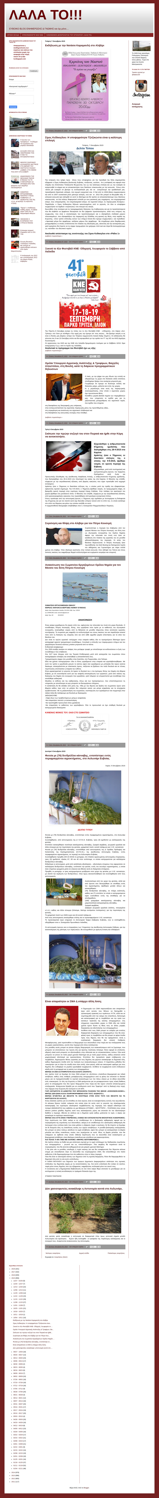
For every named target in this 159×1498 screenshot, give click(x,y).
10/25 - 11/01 (18, 1308)
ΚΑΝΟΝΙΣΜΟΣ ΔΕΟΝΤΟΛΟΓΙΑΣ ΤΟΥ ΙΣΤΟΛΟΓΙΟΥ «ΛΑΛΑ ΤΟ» (69, 35)
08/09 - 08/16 (18, 1373)
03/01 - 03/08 (18, 1444)
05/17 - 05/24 (18, 1410)
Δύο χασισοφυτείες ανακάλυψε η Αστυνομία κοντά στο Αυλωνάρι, (83, 1188)
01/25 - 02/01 (18, 1459)
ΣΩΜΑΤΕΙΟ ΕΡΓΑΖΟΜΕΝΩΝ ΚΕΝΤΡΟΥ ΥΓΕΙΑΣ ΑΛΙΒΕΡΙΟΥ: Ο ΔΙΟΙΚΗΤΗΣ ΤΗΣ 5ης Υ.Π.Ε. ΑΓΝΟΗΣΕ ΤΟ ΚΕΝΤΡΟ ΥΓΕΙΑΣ (23, 197)
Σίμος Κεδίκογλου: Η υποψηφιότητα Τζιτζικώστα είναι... (32, 1323)
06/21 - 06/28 (18, 1395)
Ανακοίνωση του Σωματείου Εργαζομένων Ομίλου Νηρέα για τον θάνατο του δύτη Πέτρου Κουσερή (83, 566)
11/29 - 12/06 (18, 1293)
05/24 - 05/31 (18, 1407)
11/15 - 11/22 (18, 1299)
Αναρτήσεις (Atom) (60, 1257)
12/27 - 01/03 (18, 1281)
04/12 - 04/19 (18, 1425)
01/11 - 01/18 (18, 1465)
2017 (13, 1272)
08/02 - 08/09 (18, 1376)
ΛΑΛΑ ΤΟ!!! (45, 14)
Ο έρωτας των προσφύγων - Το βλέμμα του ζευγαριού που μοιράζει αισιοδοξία (28, 142)
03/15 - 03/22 (18, 1438)
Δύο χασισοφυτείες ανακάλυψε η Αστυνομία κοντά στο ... (32, 1348)
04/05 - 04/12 (18, 1428)
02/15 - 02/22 (18, 1450)
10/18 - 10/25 (18, 1311)
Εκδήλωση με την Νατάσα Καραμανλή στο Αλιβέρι (74, 45)
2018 (13, 1269)
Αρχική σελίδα (84, 1253)
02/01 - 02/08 (18, 1456)
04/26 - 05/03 (18, 1419)
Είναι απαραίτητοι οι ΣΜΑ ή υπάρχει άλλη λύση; (73, 1001)
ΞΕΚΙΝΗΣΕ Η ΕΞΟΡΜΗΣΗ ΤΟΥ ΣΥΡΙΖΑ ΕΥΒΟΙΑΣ (26, 221)
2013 (13, 1475)
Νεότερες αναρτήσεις (53, 1253)
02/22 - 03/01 (18, 1447)
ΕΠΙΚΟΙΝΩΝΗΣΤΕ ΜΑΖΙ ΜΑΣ (32, 35)
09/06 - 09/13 (18, 1361)
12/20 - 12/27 (18, 1284)
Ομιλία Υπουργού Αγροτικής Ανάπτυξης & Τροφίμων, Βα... (33, 1329)
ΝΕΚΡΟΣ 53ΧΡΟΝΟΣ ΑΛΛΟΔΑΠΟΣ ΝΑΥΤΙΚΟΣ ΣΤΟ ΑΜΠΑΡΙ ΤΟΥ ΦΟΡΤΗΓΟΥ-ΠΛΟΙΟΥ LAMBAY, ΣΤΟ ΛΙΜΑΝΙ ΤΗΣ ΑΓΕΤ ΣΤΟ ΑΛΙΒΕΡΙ (24, 167)
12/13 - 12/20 (18, 1287)
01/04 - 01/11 (18, 1468)
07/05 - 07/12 (18, 1389)
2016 (13, 1275)
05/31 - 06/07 (18, 1404)
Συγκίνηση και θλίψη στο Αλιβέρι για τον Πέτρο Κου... (31, 1336)
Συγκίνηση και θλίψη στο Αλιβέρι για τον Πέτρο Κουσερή (78, 523)
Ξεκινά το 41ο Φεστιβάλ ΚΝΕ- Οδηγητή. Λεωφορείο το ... (32, 1326)
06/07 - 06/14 (18, 1401)
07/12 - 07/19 (18, 1385)
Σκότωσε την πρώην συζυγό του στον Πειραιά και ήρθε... (32, 1332)
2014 (13, 1472)
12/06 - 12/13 (18, 1290)
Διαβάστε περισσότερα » (53, 236)
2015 (13, 1278)
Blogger (86, 1488)
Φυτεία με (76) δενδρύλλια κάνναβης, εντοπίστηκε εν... (32, 1342)
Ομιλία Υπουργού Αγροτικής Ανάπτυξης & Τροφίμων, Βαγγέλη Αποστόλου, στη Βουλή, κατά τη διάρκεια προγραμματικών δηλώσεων (82, 366)
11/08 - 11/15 (18, 1302)
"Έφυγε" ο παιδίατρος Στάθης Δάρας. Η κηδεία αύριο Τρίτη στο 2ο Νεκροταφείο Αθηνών (28, 210)
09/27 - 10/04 (18, 1352)
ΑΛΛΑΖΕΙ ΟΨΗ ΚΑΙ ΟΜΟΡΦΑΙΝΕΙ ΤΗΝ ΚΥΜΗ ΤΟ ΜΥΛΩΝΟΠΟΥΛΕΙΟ (27, 154)
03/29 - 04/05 (18, 1432)
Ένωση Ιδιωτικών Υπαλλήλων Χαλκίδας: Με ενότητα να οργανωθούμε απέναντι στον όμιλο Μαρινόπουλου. (24, 246)
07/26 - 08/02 (18, 1379)
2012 (13, 1478)
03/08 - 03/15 (18, 1441)
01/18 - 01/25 (18, 1462)
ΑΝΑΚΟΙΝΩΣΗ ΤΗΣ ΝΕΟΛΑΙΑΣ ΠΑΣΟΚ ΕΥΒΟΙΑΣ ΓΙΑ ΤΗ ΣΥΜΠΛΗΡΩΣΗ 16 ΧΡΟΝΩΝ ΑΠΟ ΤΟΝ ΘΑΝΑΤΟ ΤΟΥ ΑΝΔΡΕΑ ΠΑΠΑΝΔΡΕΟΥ (23, 182)
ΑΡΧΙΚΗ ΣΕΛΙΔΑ (13, 35)
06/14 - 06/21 (18, 1398)
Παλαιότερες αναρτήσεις (116, 1253)
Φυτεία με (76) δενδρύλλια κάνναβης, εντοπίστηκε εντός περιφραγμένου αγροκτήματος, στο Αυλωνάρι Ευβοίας (78, 757)
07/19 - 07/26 (18, 1382)
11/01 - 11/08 (18, 1305)
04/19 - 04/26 (18, 1422)
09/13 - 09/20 (18, 1358)
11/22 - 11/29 (18, 1296)
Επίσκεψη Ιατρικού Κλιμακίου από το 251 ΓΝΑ (28, 232)
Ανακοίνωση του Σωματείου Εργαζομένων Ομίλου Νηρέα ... (33, 1339)
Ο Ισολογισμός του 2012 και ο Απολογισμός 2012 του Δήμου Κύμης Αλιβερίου (28, 258)
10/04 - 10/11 (18, 1317)
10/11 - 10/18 (18, 1314)
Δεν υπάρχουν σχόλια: (76, 130)
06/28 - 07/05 (18, 1392)
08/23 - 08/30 (18, 1367)
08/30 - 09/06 (18, 1364)
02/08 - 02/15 (18, 1453)
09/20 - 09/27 (18, 1355)
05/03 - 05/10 (18, 1416)
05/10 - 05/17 (18, 1413)
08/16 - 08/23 (18, 1370)
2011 (13, 1482)
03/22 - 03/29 (18, 1435)
